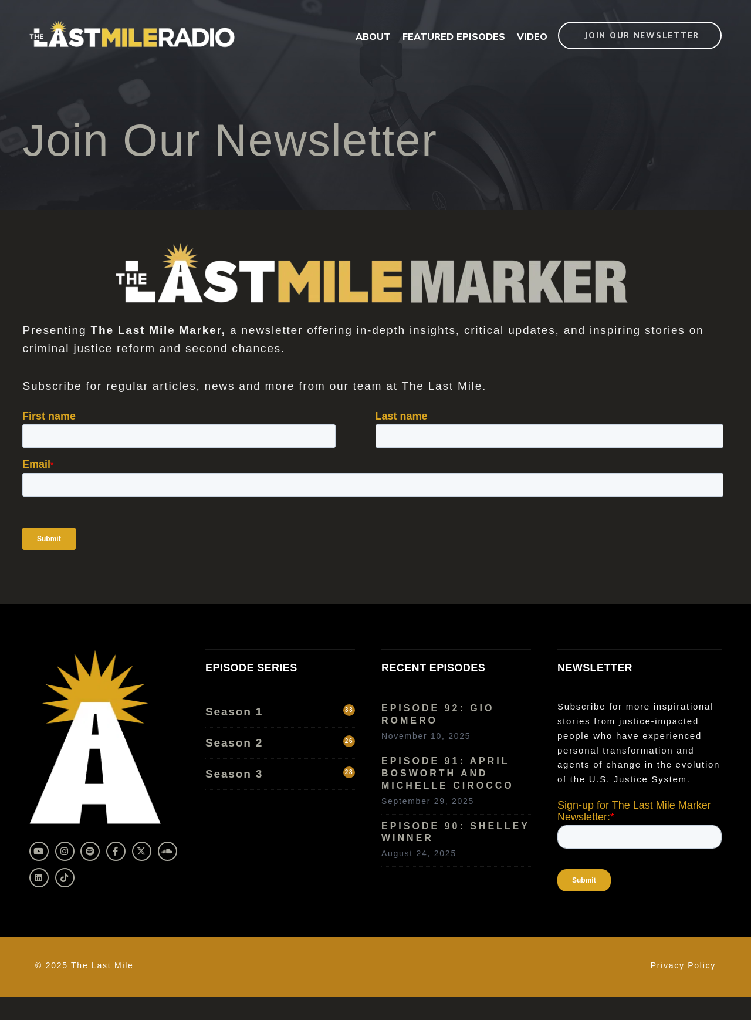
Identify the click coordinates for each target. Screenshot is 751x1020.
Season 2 (280, 742)
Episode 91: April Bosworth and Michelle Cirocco (447, 773)
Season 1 (280, 711)
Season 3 (280, 773)
